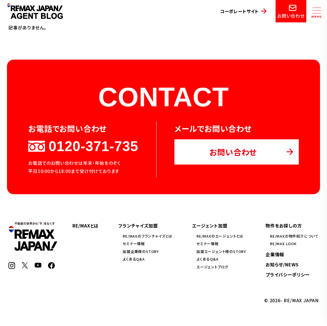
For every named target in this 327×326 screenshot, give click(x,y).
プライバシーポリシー (288, 274)
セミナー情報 (134, 243)
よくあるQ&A (134, 259)
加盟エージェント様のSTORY (221, 251)
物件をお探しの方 (284, 225)
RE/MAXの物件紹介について (294, 236)
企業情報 (275, 254)
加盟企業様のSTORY (141, 251)
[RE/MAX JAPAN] (32, 248)
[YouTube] (38, 265)
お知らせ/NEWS (282, 264)
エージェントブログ (212, 266)
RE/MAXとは (85, 225)
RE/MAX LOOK (283, 243)
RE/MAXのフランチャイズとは (147, 236)
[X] (25, 266)
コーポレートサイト (239, 11)
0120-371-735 (83, 146)
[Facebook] (51, 267)
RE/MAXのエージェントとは (219, 236)
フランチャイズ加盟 (138, 225)
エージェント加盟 (209, 225)
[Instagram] (11, 267)
